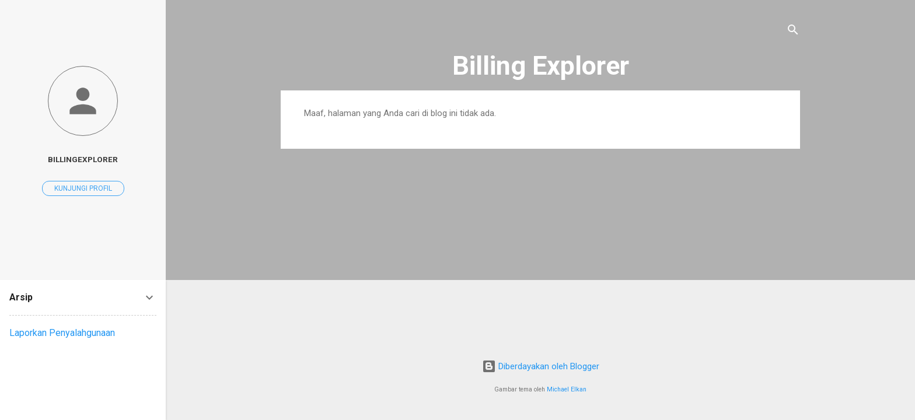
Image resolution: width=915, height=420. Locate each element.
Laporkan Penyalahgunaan (62, 332)
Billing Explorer (540, 65)
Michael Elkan (566, 389)
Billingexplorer (83, 159)
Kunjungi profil (83, 188)
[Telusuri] (793, 32)
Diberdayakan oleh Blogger (540, 366)
